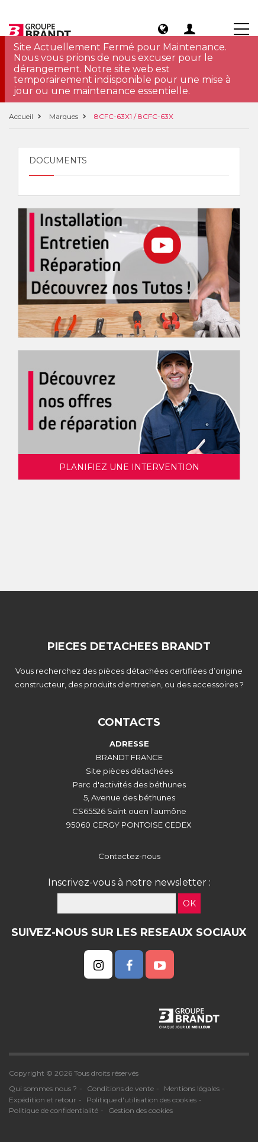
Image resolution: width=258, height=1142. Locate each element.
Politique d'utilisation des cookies (141, 1099)
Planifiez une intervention (129, 467)
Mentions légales (192, 1088)
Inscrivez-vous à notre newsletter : (129, 882)
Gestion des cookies (140, 1110)
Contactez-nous (129, 856)
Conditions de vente (120, 1088)
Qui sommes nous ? (43, 1088)
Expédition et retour (42, 1099)
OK (189, 903)
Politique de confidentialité (53, 1110)
